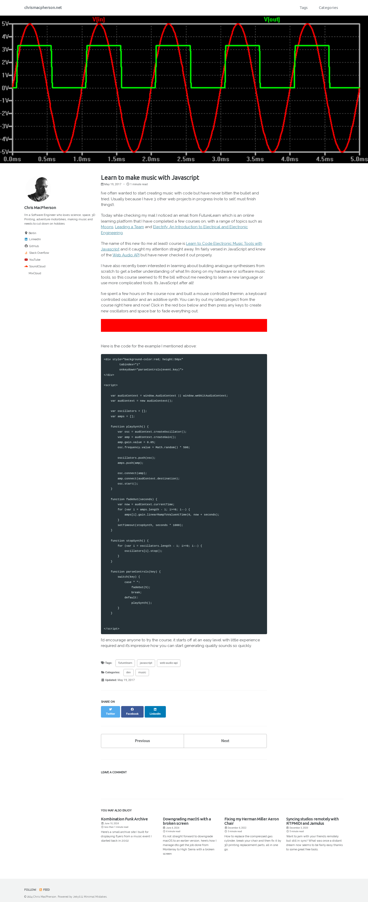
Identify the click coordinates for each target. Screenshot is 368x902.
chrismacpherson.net (43, 7)
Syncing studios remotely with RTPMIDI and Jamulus (312, 816)
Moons (107, 227)
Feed (44, 885)
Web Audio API (126, 255)
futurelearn (125, 663)
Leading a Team (129, 227)
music (142, 672)
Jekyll (76, 892)
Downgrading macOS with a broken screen (187, 816)
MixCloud (32, 273)
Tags (304, 7)
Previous (142, 736)
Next (225, 736)
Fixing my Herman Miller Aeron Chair (251, 816)
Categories (328, 7)
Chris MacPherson (40, 207)
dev (128, 672)
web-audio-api (169, 663)
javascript (146, 663)
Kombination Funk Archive (124, 814)
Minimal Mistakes (95, 892)
